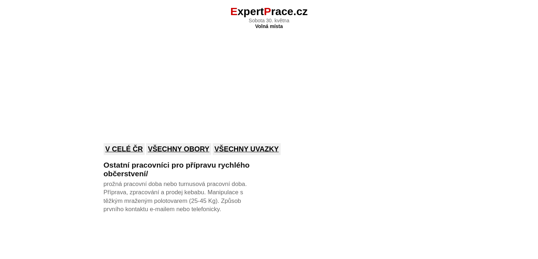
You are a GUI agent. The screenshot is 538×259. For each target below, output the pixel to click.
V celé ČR (124, 149)
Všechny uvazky (246, 149)
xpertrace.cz (269, 11)
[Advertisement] (269, 81)
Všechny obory (178, 149)
